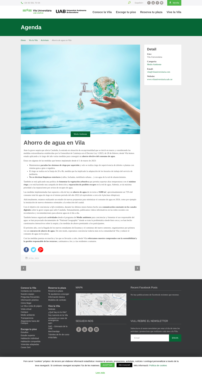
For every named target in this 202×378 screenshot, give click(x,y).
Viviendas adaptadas (30, 346)
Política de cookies (158, 365)
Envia (175, 340)
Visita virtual (26, 311)
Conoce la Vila (102, 12)
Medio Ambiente (80, 134)
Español (136, 3)
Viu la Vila (33, 40)
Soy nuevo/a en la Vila (58, 317)
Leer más (100, 372)
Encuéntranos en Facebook (142, 301)
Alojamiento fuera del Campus (30, 324)
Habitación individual (30, 340)
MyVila (173, 2)
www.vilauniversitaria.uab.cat (159, 79)
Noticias (51, 311)
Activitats (45, 40)
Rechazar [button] (124, 365)
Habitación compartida (30, 343)
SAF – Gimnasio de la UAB (57, 329)
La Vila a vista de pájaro (31, 308)
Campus (24, 314)
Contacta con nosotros (31, 293)
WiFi (50, 325)
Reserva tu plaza (151, 12)
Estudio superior (28, 337)
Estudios (24, 334)
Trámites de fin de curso (58, 337)
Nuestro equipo (27, 296)
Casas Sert (26, 349)
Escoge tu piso (126, 12)
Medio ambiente (28, 317)
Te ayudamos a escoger (58, 296)
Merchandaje (54, 334)
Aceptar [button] (107, 365)
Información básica (56, 299)
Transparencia (27, 320)
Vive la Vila (174, 12)
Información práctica (30, 302)
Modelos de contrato (57, 302)
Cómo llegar (26, 305)
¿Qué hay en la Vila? (57, 314)
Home (23, 40)
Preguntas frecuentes (30, 299)
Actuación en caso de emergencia (57, 321)
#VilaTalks (52, 340)
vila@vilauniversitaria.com (158, 72)
